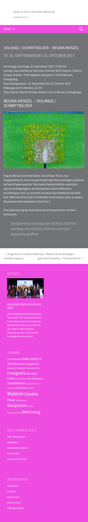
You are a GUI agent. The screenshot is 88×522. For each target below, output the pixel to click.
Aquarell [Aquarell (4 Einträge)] (17, 359)
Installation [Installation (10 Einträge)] (16, 383)
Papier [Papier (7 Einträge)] (11, 400)
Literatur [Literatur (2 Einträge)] (31, 388)
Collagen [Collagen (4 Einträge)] (29, 363)
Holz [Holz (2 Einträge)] (17, 379)
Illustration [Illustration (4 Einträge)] (37, 378)
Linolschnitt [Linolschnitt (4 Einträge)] (21, 387)
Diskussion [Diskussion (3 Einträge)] (12, 368)
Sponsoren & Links (17, 459)
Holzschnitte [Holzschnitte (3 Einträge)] (25, 378)
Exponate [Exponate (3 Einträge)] (30, 368)
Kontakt (11, 491)
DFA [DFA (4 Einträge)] (37, 363)
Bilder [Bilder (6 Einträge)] (26, 359)
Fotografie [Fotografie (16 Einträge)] (16, 373)
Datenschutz (14, 502)
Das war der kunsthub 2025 (24, 306)
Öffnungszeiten (15, 508)
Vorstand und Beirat (17, 447)
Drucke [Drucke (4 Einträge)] (22, 368)
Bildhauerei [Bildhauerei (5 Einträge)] (17, 363)
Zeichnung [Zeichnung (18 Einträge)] (31, 412)
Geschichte (13, 453)
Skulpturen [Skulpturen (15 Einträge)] (17, 405)
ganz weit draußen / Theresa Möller (61, 258)
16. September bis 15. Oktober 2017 (42, 55)
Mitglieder (12, 442)
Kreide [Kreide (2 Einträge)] (28, 384)
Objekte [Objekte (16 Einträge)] (31, 394)
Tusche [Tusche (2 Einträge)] (30, 406)
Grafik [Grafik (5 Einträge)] (11, 378)
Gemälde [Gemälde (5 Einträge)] (31, 373)
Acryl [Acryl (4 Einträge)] (9, 359)
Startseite (12, 486)
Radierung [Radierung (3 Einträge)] (21, 400)
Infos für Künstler (16, 436)
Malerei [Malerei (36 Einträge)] (15, 393)
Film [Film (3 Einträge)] (38, 368)
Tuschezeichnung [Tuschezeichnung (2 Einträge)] (14, 413)
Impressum (13, 497)
